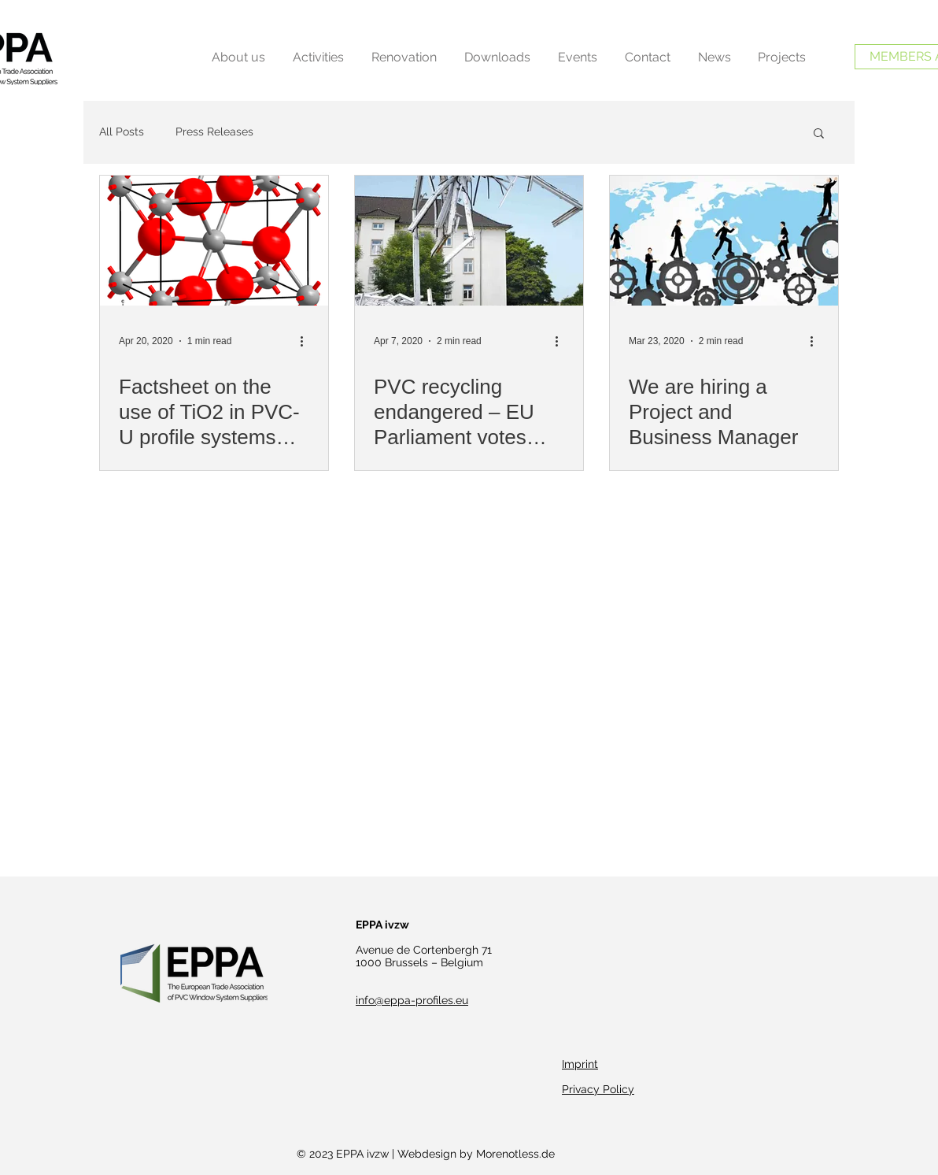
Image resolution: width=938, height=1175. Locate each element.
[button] (818, 134)
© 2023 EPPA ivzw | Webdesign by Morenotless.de (426, 1153)
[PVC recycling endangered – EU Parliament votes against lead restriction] (469, 241)
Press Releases (214, 131)
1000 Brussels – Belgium (419, 962)
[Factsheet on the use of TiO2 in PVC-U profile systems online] (214, 241)
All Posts (121, 131)
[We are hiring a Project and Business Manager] (724, 241)
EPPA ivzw (382, 924)
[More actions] (306, 341)
